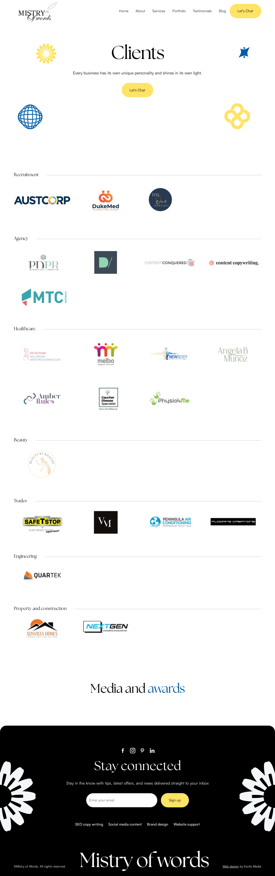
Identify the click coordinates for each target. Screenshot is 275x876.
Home (123, 11)
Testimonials (202, 11)
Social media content (125, 824)
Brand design (157, 824)
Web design (231, 866)
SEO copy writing (89, 824)
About (140, 11)
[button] (159, 11)
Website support (187, 824)
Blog (222, 11)
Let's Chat (245, 11)
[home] (37, 11)
